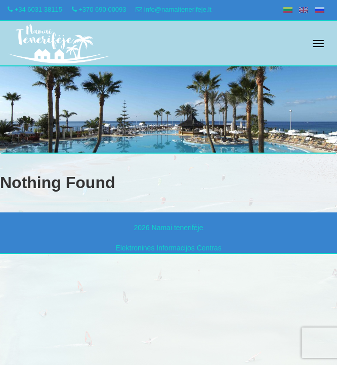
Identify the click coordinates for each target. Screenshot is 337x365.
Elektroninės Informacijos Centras (168, 248)
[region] (168, 110)
